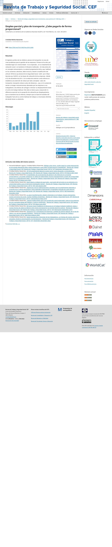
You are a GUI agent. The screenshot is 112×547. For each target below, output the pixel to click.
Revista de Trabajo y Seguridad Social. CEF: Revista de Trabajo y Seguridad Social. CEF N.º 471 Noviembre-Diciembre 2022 (42, 220)
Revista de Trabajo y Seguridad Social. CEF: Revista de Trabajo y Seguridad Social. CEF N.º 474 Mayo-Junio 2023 (43, 203)
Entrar (107, 1)
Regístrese (87, 95)
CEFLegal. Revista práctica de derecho (40, 312)
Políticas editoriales (62, 13)
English (86, 113)
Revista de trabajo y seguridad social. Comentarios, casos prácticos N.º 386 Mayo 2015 (41, 19)
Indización (26, 13)
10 (16, 224)
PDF (60, 77)
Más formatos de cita (63, 108)
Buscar (105, 13)
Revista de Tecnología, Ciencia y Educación (42, 321)
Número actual (7, 13)
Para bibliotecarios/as (90, 284)
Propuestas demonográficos (67, 309)
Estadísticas (36, 13)
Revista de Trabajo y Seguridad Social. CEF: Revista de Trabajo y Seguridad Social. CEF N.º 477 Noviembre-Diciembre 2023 (43, 168)
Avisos (44, 13)
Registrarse (101, 1)
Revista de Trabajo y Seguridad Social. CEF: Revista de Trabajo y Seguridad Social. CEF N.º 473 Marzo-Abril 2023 (43, 173)
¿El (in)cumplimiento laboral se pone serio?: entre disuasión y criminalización (51, 171)
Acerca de (74, 13)
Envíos (51, 13)
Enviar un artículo (91, 22)
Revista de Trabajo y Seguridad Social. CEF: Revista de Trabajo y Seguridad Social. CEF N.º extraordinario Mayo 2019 (44, 198)
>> (19, 224)
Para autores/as (88, 281)
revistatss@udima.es (11, 317)
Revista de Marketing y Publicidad (39, 318)
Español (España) (89, 110)
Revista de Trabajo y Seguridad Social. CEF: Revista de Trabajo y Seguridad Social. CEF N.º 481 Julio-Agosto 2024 (43, 185)
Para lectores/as (88, 278)
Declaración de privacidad (12, 320)
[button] (61, 149)
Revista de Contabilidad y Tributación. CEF (41, 315)
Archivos (17, 13)
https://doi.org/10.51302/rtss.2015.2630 (21, 47)
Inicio (7, 19)
